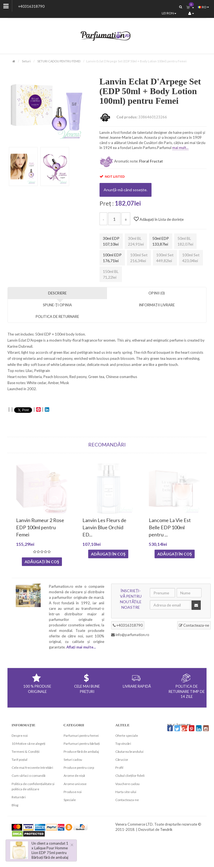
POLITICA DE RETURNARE (57, 316)
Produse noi (73, 792)
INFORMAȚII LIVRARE (157, 305)
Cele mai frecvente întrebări (32, 767)
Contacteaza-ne (194, 625)
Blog (15, 805)
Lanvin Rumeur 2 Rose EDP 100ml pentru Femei (40, 527)
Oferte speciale (126, 735)
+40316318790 (31, 6)
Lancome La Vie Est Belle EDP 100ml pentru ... (170, 527)
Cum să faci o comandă (28, 775)
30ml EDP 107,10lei (111, 241)
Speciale (70, 800)
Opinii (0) (156, 293)
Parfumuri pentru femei (81, 735)
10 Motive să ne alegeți (28, 743)
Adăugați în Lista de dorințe (159, 219)
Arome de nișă (74, 775)
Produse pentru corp (79, 767)
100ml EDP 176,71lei (112, 257)
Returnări (19, 797)
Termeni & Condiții (26, 751)
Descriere (57, 293)
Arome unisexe (75, 784)
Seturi (26, 61)
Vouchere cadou (127, 784)
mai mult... (180, 147)
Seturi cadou (73, 759)
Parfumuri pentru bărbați (82, 743)
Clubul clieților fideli (130, 775)
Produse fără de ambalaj (81, 751)
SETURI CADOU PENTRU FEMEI (58, 61)
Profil (119, 767)
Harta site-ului (125, 792)
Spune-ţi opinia (57, 305)
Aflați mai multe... (81, 647)
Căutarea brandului (129, 751)
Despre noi (20, 735)
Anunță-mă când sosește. (125, 189)
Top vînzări (123, 743)
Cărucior (121, 759)
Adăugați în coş (42, 561)
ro (203, 7)
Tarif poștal (19, 759)
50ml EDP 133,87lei (160, 241)
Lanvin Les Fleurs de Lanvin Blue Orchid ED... (104, 527)
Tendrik (166, 829)
